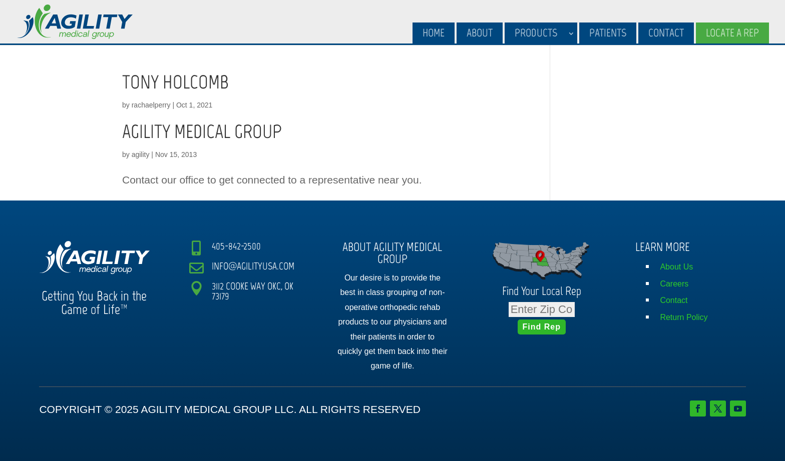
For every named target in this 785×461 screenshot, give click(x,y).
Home (434, 33)
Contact (666, 33)
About (480, 33)
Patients (607, 33)
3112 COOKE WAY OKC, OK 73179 (252, 291)
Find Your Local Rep (541, 291)
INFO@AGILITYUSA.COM (253, 266)
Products (536, 33)
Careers (674, 284)
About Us (676, 266)
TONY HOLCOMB (175, 82)
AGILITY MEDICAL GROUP (202, 131)
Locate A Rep (732, 33)
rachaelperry (151, 105)
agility (141, 154)
